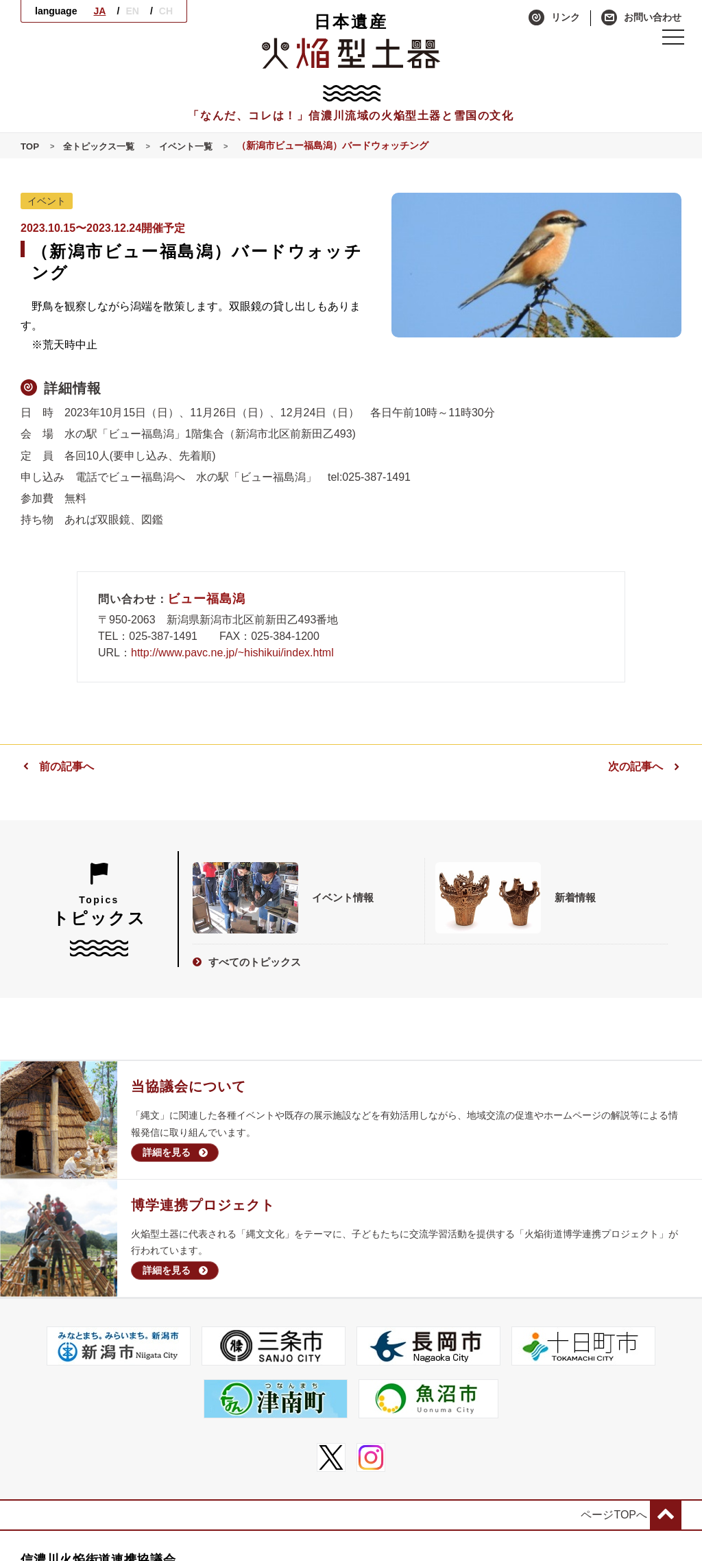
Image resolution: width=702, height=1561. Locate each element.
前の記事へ (57, 766)
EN (131, 11)
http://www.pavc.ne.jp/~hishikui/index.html (232, 652)
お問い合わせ (641, 17)
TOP (30, 146)
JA (99, 11)
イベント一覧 (194, 146)
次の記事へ (644, 766)
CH (166, 11)
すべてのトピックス (247, 958)
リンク (554, 17)
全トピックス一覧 (102, 146)
